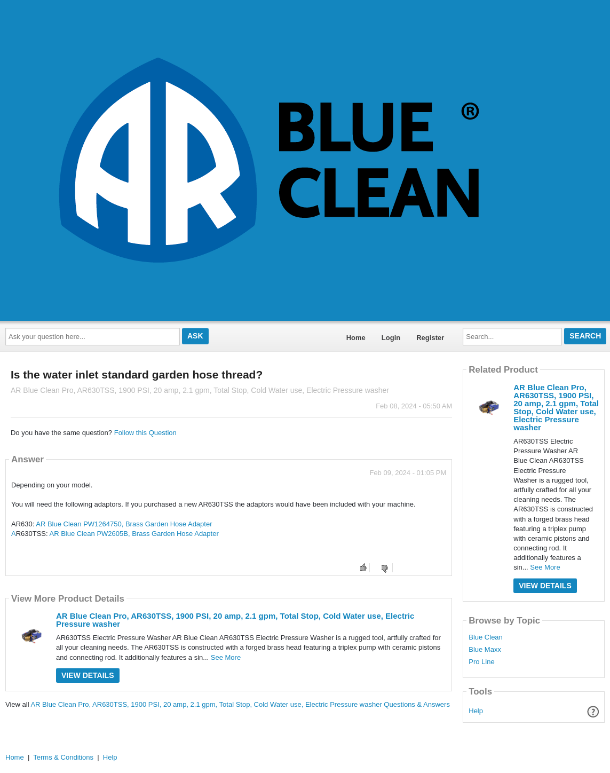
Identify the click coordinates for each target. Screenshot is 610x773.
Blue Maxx (485, 649)
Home (356, 338)
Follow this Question (145, 433)
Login (391, 338)
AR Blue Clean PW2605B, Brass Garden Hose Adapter (134, 534)
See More (226, 657)
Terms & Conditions (63, 757)
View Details (87, 675)
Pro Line (481, 662)
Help (476, 711)
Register (430, 338)
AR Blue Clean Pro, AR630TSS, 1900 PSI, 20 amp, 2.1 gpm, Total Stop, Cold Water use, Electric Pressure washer (235, 619)
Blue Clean (486, 637)
